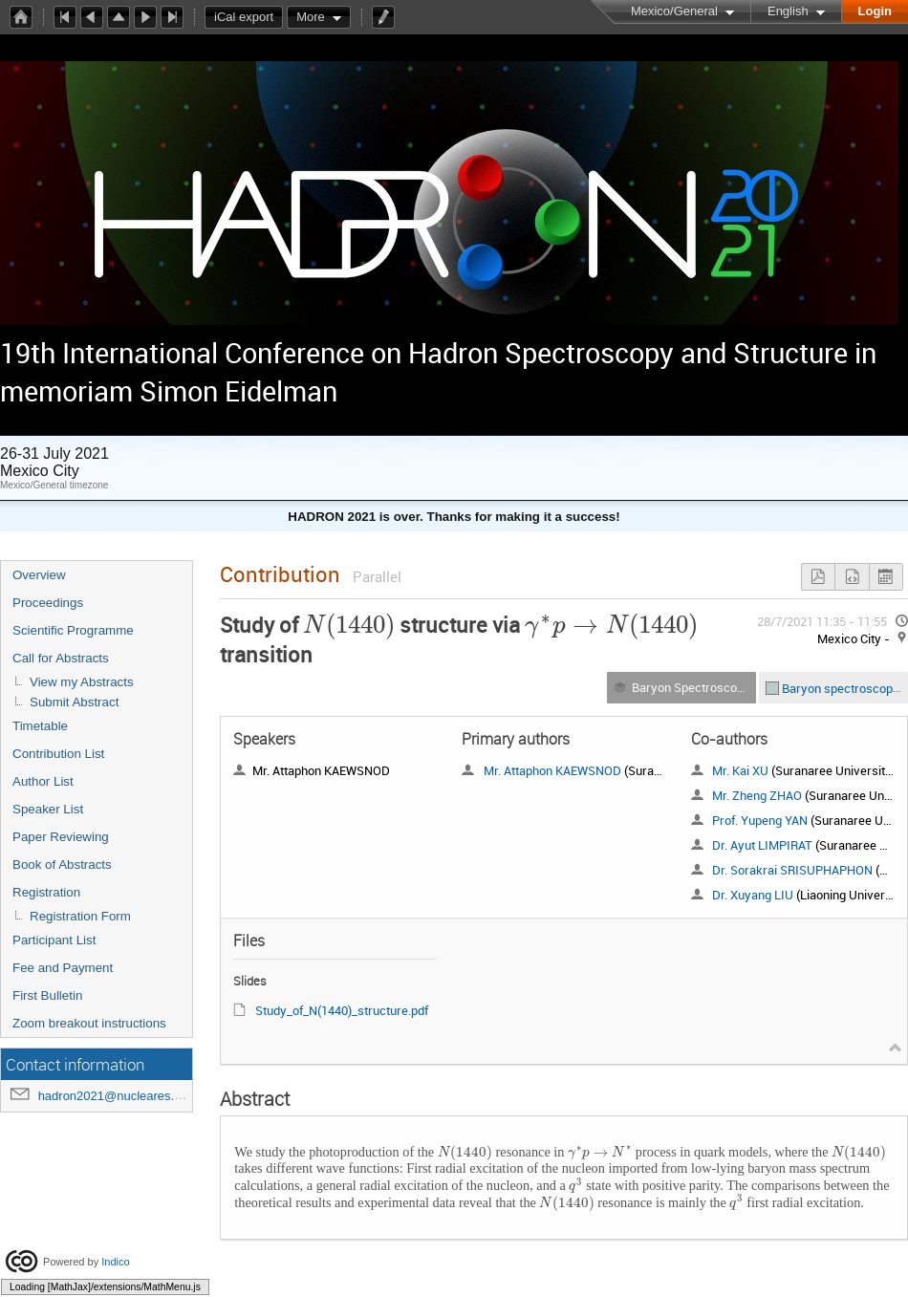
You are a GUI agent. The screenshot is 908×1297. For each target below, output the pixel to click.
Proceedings (47, 602)
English (788, 11)
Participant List (54, 940)
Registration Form (80, 916)
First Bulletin (47, 995)
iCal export (248, 17)
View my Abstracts (82, 682)
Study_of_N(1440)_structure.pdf (341, 1010)
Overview (39, 575)
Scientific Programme (73, 630)
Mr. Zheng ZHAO (757, 795)
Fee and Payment (62, 968)
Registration (46, 892)
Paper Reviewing (60, 837)
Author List (43, 781)
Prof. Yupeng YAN (760, 820)
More (310, 17)
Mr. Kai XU (740, 770)
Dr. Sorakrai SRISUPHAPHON (792, 869)
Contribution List (58, 753)
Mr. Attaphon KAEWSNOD (552, 770)
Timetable (40, 726)
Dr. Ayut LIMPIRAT (762, 845)
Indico (115, 1261)
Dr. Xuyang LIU (752, 894)
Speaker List (47, 809)
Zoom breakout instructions (89, 1023)
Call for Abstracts (60, 658)
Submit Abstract (74, 702)
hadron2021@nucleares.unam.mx (132, 1096)
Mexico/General (674, 11)
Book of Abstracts (62, 864)
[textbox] (349, 624)
